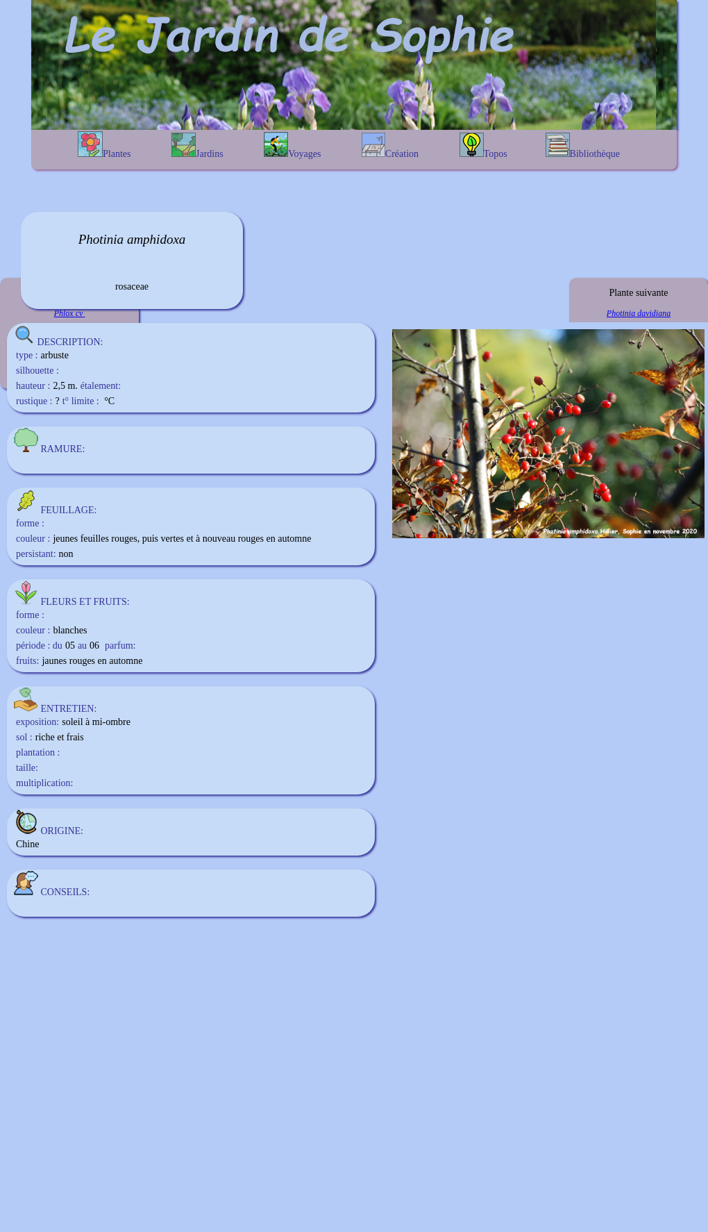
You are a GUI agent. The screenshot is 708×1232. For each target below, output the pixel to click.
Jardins (197, 146)
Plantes (104, 145)
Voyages (292, 145)
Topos (483, 146)
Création (390, 146)
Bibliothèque (583, 146)
